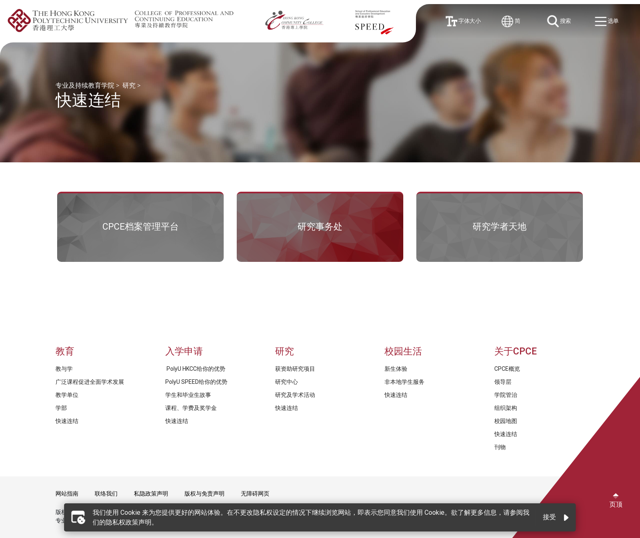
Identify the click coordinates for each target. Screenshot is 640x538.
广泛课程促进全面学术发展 (90, 382)
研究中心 (286, 382)
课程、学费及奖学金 (191, 408)
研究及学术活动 (295, 395)
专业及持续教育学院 (85, 85)
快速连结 (67, 421)
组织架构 (505, 408)
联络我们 (106, 493)
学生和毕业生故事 (188, 395)
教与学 (64, 368)
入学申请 (184, 351)
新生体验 (395, 368)
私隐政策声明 (151, 493)
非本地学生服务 (404, 382)
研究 (129, 85)
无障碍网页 (255, 493)
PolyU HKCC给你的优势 (195, 368)
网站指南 (67, 493)
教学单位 (67, 395)
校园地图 (505, 421)
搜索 (559, 21)
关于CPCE (515, 351)
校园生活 (403, 351)
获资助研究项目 (295, 368)
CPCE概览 (507, 368)
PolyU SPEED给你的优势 (196, 382)
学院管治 (505, 395)
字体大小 (464, 21)
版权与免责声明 (204, 493)
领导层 (502, 382)
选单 (608, 22)
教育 (65, 351)
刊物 (500, 447)
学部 (61, 408)
